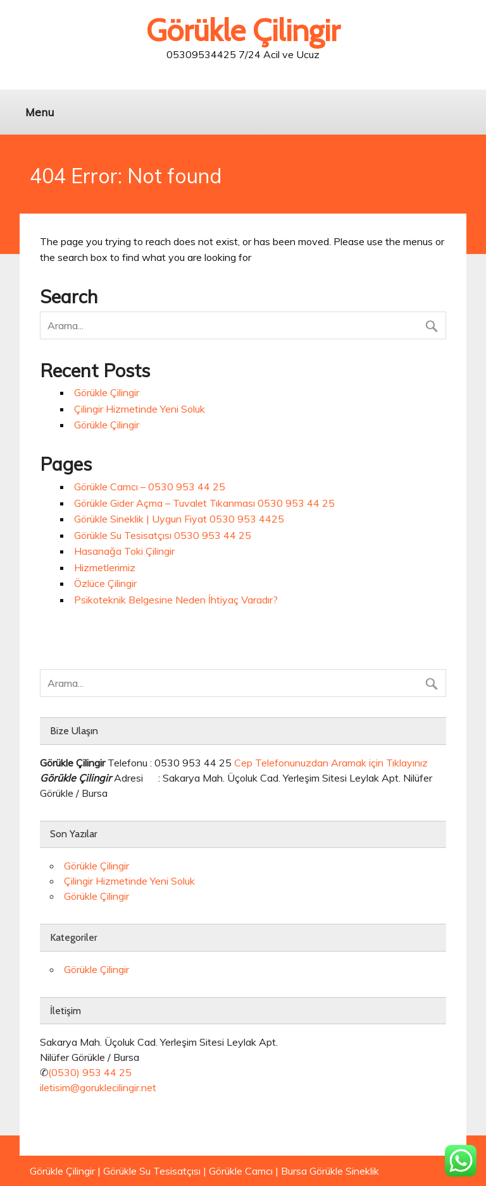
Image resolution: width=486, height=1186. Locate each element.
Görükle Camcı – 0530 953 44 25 (149, 486)
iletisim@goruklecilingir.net (98, 1087)
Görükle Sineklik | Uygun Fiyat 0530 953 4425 (179, 518)
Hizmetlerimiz (104, 567)
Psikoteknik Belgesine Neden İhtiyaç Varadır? (176, 599)
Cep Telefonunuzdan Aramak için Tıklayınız (331, 762)
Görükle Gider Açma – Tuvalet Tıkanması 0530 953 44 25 (204, 503)
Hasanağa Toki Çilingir (124, 551)
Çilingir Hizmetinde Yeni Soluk (139, 408)
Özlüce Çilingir (105, 583)
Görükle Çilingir (106, 392)
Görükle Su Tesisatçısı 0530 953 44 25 (162, 535)
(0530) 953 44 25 (90, 1072)
